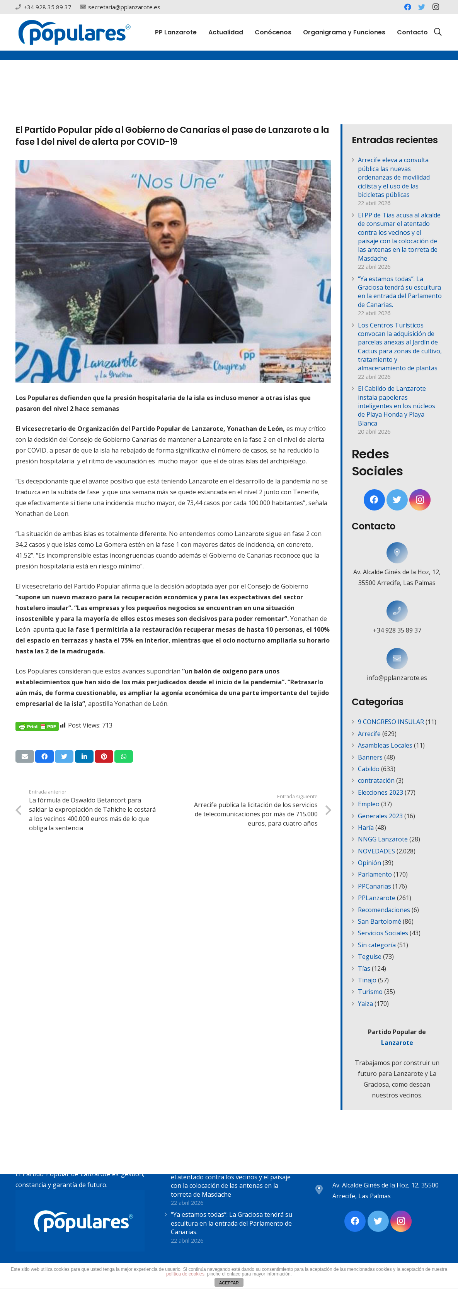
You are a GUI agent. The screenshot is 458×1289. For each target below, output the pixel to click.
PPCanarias (374, 886)
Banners (370, 757)
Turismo (370, 991)
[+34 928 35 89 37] (397, 611)
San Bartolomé (379, 921)
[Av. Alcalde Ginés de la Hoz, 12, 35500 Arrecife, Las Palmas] (397, 552)
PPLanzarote (376, 898)
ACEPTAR (229, 1283)
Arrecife (369, 733)
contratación (376, 780)
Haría (366, 827)
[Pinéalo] (104, 756)
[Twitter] (422, 7)
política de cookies (185, 1274)
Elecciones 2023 (380, 792)
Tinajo (367, 980)
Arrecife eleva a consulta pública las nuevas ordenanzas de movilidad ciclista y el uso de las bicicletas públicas (394, 177)
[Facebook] (408, 7)
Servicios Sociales (383, 933)
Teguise (369, 956)
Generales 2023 (380, 816)
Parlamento (375, 874)
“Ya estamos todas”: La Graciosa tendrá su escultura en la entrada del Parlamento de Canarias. (400, 292)
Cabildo (369, 769)
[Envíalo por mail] (24, 756)
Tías (364, 968)
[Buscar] (437, 32)
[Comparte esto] (44, 756)
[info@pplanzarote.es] (397, 658)
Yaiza (365, 1003)
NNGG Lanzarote (383, 839)
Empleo (369, 804)
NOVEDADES (376, 851)
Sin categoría (377, 945)
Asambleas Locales (385, 745)
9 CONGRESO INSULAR (391, 721)
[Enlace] (74, 32)
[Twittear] (64, 756)
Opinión (369, 862)
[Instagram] (436, 7)
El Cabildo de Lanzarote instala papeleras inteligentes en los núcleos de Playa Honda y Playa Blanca (396, 405)
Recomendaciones (384, 910)
